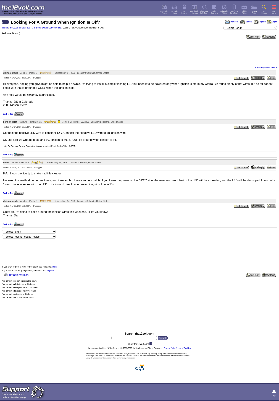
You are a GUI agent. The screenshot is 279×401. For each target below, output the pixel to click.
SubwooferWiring (224, 12)
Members (231, 22)
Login (272, 22)
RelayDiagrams (214, 12)
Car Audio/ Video (174, 12)
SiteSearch (264, 12)
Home (5, 28)
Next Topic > (271, 68)
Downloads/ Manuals (194, 12)
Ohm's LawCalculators (204, 12)
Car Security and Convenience (46, 28)
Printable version (17, 274)
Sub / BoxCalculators (234, 12)
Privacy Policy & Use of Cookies (177, 348)
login (54, 267)
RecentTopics (254, 12)
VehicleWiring (244, 12)
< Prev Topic (260, 68)
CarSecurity (184, 12)
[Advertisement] (139, 52)
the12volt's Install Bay (20, 28)
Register (260, 22)
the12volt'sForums (164, 12)
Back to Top (8, 114)
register (50, 270)
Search (246, 22)
